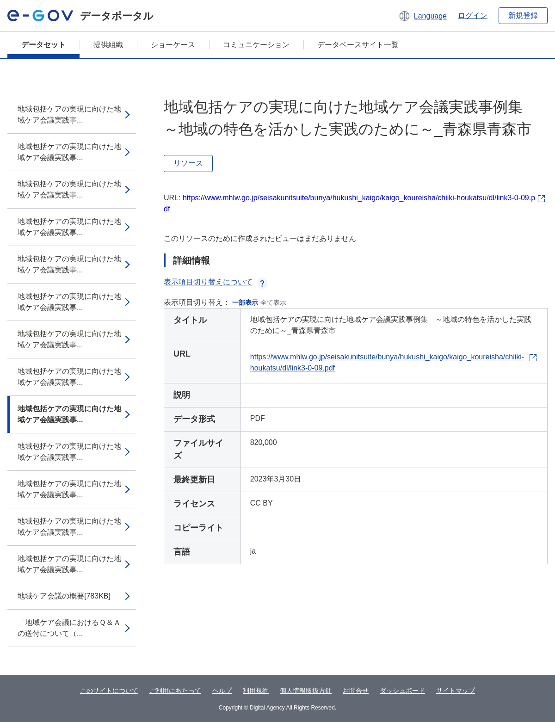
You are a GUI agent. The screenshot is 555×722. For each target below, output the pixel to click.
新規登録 (523, 15)
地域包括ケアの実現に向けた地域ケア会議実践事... (69, 114)
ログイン (472, 15)
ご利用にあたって (175, 690)
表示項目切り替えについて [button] (215, 282)
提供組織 (108, 45)
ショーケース (173, 45)
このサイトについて (109, 690)
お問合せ (356, 690)
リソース (188, 163)
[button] (422, 16)
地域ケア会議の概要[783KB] (64, 596)
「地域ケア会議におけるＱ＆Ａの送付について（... (69, 627)
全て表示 (273, 302)
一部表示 (245, 302)
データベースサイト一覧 (358, 45)
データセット (43, 45)
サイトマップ (455, 690)
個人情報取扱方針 (306, 690)
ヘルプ (222, 690)
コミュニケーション (256, 45)
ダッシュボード (402, 690)
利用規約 (256, 690)
